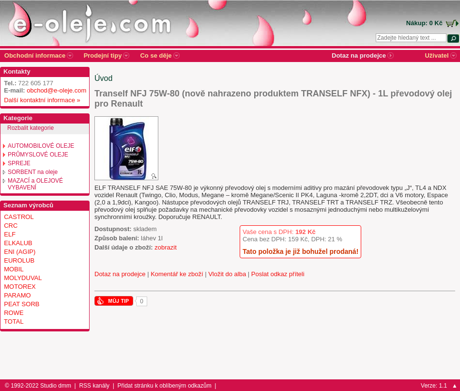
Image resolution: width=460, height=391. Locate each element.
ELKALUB (18, 243)
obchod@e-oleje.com (56, 90)
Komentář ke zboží (177, 274)
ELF (9, 234)
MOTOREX (20, 286)
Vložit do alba (227, 274)
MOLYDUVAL (23, 278)
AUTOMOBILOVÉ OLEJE (41, 145)
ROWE (13, 312)
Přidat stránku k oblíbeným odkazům (165, 385)
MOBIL (13, 269)
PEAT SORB (21, 304)
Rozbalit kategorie (30, 128)
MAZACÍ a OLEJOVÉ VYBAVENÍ (35, 184)
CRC (10, 225)
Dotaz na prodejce (120, 274)
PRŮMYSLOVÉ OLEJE (38, 154)
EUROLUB (19, 260)
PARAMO (17, 295)
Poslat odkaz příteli (278, 274)
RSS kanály (94, 385)
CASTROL (18, 216)
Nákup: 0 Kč (424, 23)
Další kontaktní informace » (40, 100)
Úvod (103, 78)
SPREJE (19, 163)
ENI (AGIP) (19, 251)
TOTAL (14, 321)
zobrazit (165, 247)
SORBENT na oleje (33, 172)
